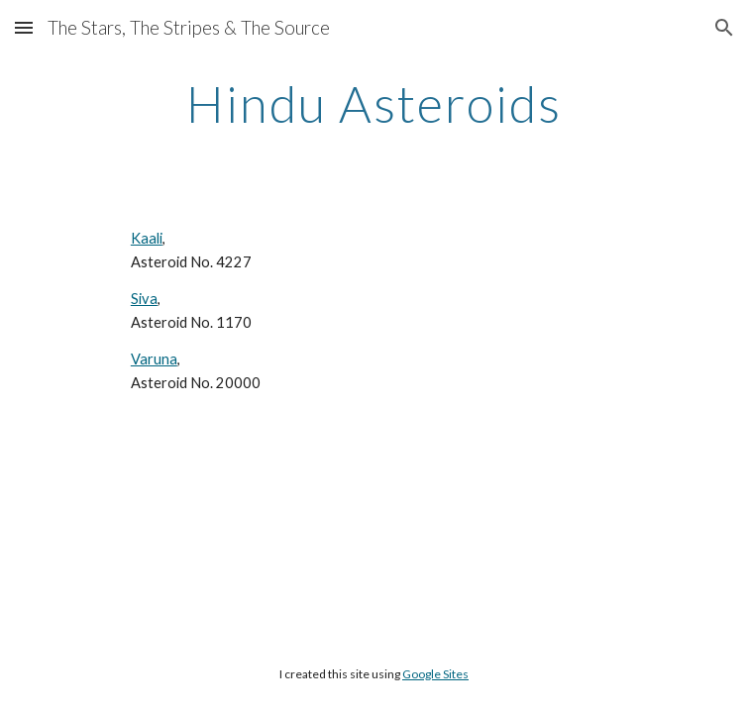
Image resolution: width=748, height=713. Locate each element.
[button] (24, 27)
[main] (374, 104)
